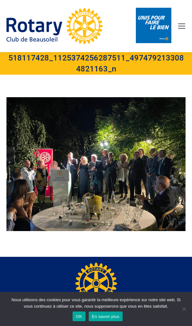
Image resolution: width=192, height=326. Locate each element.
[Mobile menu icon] (182, 26)
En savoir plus (105, 316)
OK (79, 316)
